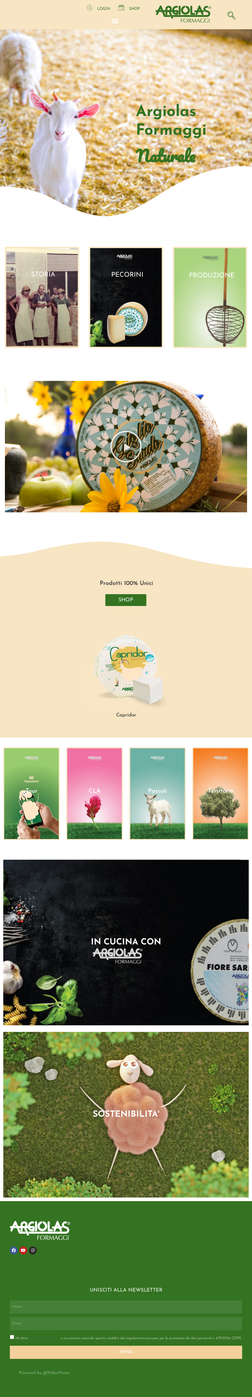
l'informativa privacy (45, 1338)
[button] (114, 20)
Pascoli (157, 791)
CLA (95, 791)
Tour (31, 791)
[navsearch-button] (229, 14)
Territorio (220, 791)
